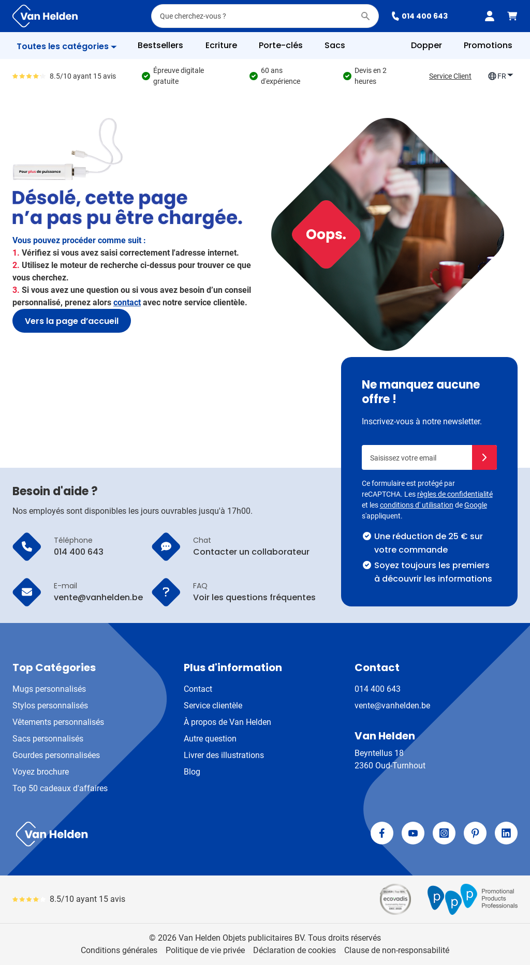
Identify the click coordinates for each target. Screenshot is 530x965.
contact (127, 302)
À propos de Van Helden (227, 722)
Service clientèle (213, 705)
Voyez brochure (40, 772)
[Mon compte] (489, 16)
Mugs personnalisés (49, 689)
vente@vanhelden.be (392, 705)
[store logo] (136, 834)
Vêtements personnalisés (58, 722)
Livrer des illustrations (224, 755)
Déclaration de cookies (294, 950)
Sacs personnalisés (47, 739)
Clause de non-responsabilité (396, 950)
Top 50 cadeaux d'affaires (60, 788)
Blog (192, 772)
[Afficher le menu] (66, 46)
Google (475, 505)
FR (500, 76)
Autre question (210, 739)
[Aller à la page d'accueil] (45, 16)
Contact (198, 689)
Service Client (450, 76)
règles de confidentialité (455, 494)
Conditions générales (119, 950)
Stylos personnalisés (50, 705)
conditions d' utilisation (416, 505)
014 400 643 (419, 16)
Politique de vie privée (205, 950)
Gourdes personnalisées (56, 755)
